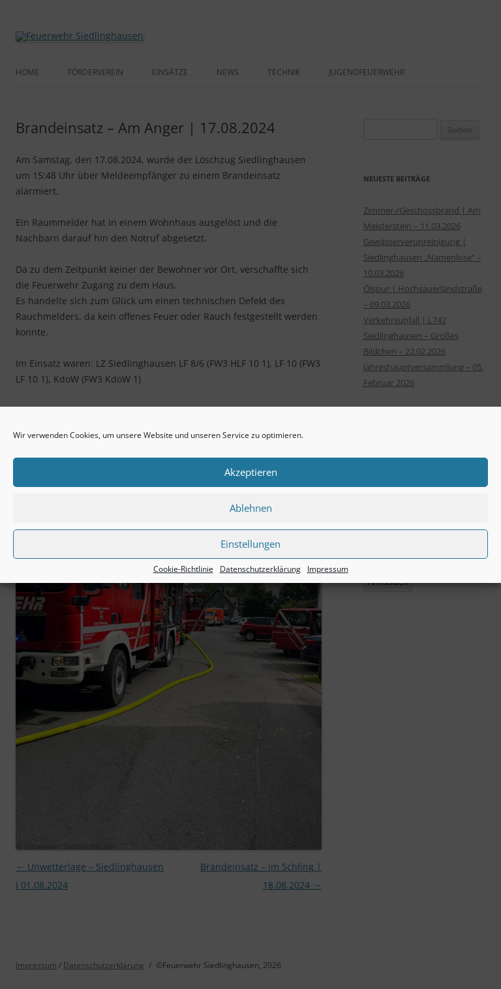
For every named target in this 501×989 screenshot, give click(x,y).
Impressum (327, 569)
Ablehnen (251, 507)
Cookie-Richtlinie (183, 569)
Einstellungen (250, 543)
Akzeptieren (250, 472)
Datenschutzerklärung (260, 569)
